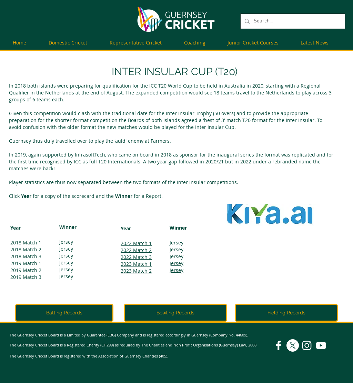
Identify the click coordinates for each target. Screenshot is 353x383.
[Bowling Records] (175, 313)
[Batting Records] (64, 313)
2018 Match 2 (25, 249)
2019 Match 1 (25, 263)
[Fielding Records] (286, 313)
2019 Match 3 (25, 277)
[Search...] (292, 21)
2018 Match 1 (25, 242)
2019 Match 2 (25, 270)
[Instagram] (307, 345)
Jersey (66, 242)
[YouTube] (321, 345)
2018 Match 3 (25, 256)
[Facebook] (278, 345)
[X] (292, 345)
